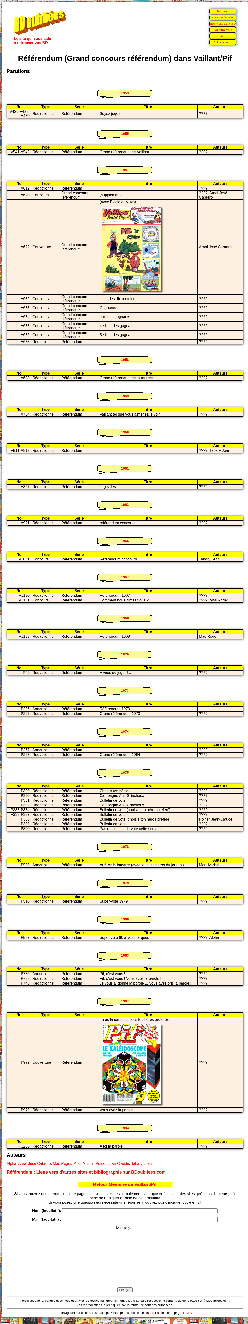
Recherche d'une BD (223, 23)
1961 (125, 468)
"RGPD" (187, 1317)
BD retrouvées (223, 30)
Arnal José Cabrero (34, 1163)
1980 (125, 919)
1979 (125, 883)
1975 (125, 772)
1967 (125, 577)
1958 (125, 359)
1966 (125, 541)
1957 (125, 170)
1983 (125, 955)
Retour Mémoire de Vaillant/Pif (125, 1184)
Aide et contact (222, 42)
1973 (125, 690)
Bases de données (223, 17)
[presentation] (125, 1279)
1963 (125, 504)
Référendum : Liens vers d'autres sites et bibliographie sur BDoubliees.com (86, 1172)
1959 (125, 396)
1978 (125, 847)
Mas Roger (62, 1163)
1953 (125, 93)
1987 (125, 1001)
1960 (125, 432)
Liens (222, 36)
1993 (125, 1128)
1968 (125, 618)
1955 (125, 133)
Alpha (11, 1163)
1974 (125, 731)
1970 (125, 654)
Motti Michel (83, 1163)
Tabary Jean (141, 1163)
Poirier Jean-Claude (112, 1163)
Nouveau (222, 11)
